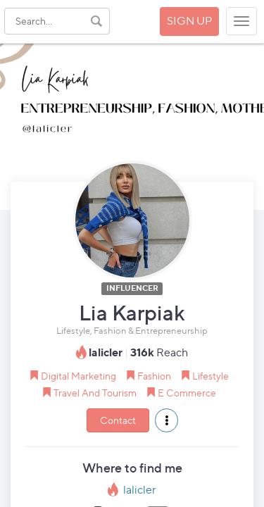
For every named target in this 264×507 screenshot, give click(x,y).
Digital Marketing (78, 376)
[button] (166, 420)
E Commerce (187, 393)
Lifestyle (210, 376)
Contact (118, 420)
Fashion (154, 376)
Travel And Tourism (95, 393)
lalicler (139, 489)
